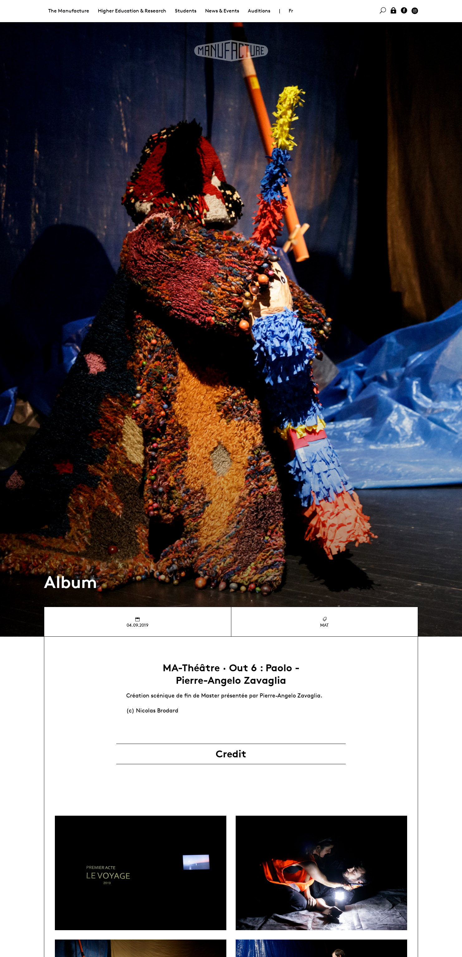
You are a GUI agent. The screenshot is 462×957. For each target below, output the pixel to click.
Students (185, 11)
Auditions (259, 11)
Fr (291, 11)
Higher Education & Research (132, 11)
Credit (231, 754)
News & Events (222, 11)
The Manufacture (68, 11)
